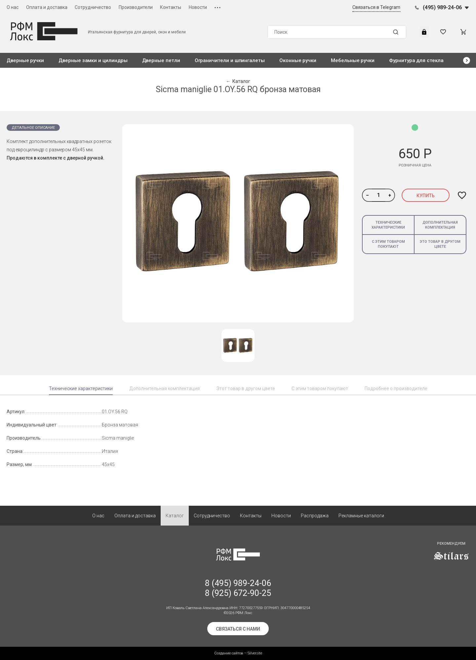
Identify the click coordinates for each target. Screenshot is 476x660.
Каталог (175, 515)
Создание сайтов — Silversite (238, 653)
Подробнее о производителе (396, 388)
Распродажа (315, 515)
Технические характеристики (388, 225)
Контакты (170, 7)
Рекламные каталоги (361, 515)
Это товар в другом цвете (440, 244)
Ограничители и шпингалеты (230, 60)
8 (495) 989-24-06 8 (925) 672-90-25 (238, 588)
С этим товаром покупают (388, 244)
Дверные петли (161, 60)
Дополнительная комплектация (440, 225)
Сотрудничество (93, 7)
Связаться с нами (238, 629)
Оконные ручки (297, 60)
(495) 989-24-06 (442, 7)
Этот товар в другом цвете (245, 388)
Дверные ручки (25, 60)
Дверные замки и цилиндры (93, 60)
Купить (425, 195)
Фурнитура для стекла (416, 60)
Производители (136, 7)
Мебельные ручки (353, 60)
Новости (198, 7)
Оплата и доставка (46, 7)
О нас (13, 7)
